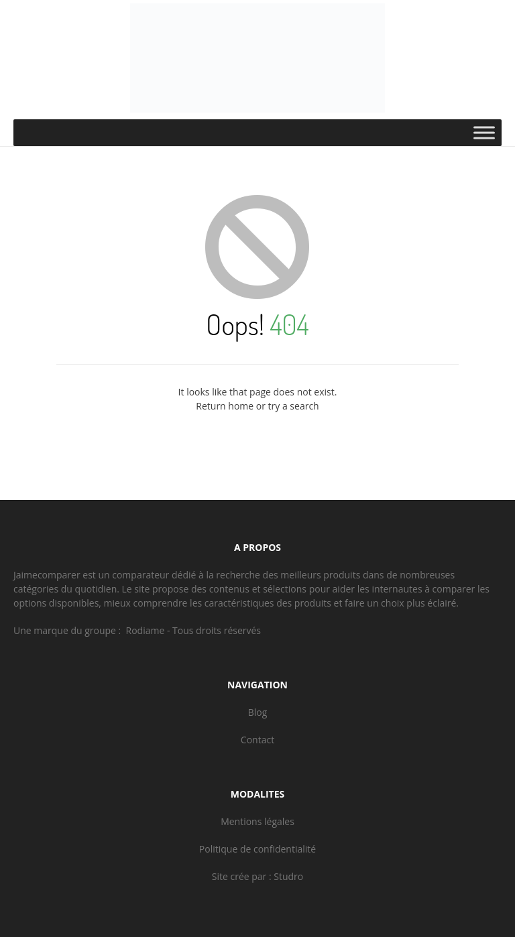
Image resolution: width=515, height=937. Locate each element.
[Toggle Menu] (484, 132)
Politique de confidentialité (257, 848)
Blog (258, 712)
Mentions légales (257, 821)
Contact (257, 739)
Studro (288, 876)
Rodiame (145, 630)
